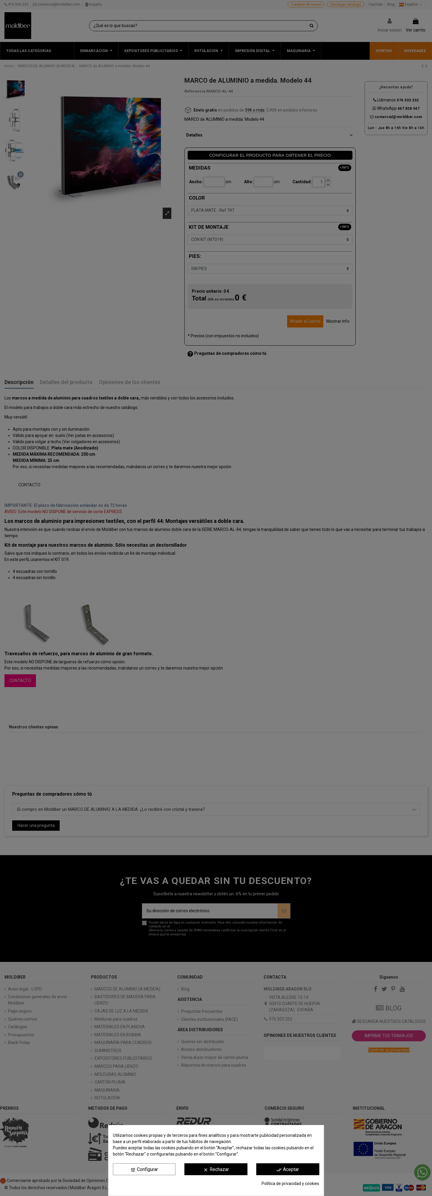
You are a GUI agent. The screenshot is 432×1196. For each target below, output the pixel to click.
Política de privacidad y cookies (290, 1183)
